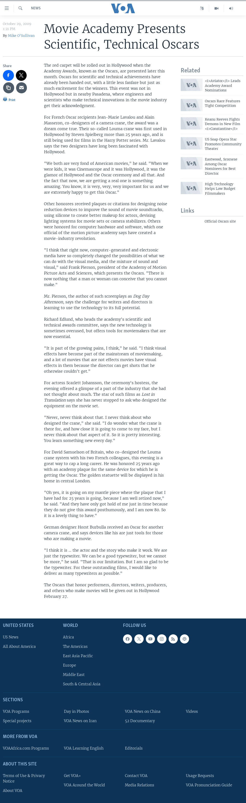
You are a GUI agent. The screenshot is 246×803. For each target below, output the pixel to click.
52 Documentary (140, 721)
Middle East (74, 674)
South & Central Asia (81, 684)
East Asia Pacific (78, 656)
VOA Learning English (84, 748)
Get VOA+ (72, 775)
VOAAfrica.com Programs (26, 748)
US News (10, 637)
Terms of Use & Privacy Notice (24, 778)
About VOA (12, 790)
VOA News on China (142, 711)
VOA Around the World (84, 785)
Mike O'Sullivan (21, 35)
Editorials (134, 748)
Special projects (17, 721)
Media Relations (139, 785)
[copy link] (8, 87)
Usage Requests (200, 775)
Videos (192, 711)
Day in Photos (76, 711)
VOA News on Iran (80, 721)
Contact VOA (136, 775)
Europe (69, 665)
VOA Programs (16, 711)
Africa (68, 637)
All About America (19, 646)
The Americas (75, 646)
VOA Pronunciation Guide (209, 785)
